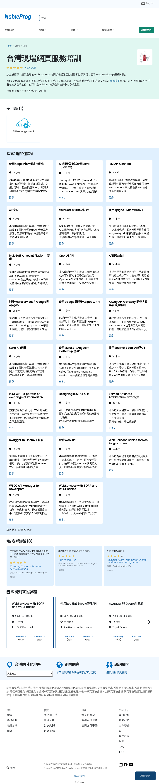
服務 (73, 30)
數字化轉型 (88, 715)
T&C (122, 752)
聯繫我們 (145, 776)
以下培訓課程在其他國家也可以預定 (76, 672)
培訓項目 (10, 30)
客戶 (121, 731)
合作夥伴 (124, 725)
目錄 (9, 715)
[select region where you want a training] (30, 674)
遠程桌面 (115, 81)
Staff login (79, 782)
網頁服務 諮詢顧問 (116, 672)
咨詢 (41, 30)
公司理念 (107, 30)
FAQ (122, 746)
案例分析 (49, 720)
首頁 (10, 46)
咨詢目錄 (49, 731)
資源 (9, 731)
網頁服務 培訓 (21, 46)
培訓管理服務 (89, 720)
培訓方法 (12, 725)
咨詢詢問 (49, 725)
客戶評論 (124, 736)
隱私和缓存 (79, 776)
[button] (149, 622)
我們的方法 (51, 715)
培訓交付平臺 (89, 725)
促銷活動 (12, 720)
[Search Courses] (96, 18)
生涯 (121, 741)
